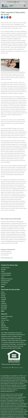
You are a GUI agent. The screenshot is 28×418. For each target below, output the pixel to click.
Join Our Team (5, 320)
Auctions (3, 284)
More (2, 286)
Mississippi (4, 307)
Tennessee (4, 305)
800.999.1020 (6, 367)
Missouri (3, 294)
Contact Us (4, 318)
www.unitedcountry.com (7, 257)
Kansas (3, 295)
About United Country (7, 316)
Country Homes (5, 267)
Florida (3, 301)
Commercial (4, 282)
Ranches (3, 269)
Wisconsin (4, 309)
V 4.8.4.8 (20, 367)
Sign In (3, 324)
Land (2, 277)
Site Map (3, 325)
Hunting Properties (6, 273)
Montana (3, 297)
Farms (3, 271)
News (2, 322)
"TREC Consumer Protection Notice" (10, 364)
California (3, 303)
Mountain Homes (5, 280)
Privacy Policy (5, 327)
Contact (17, 1)
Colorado (3, 299)
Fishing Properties (6, 275)
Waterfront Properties (6, 279)
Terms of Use (4, 329)
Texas (2, 292)
